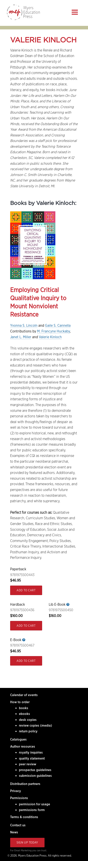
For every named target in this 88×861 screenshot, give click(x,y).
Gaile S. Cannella (58, 325)
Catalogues (18, 739)
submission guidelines (35, 776)
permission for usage (34, 804)
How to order (20, 702)
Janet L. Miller (20, 337)
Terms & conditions (24, 817)
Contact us (18, 825)
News (14, 832)
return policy (28, 731)
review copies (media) (35, 725)
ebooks (24, 714)
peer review (27, 764)
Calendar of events (24, 695)
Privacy (15, 791)
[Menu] (75, 12)
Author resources (22, 746)
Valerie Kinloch (50, 337)
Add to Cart (26, 590)
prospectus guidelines (35, 770)
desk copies (28, 720)
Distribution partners (25, 784)
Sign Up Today (27, 842)
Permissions (19, 798)
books (23, 708)
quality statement (32, 758)
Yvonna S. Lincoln (23, 325)
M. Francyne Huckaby (53, 331)
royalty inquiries (31, 752)
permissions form (32, 810)
